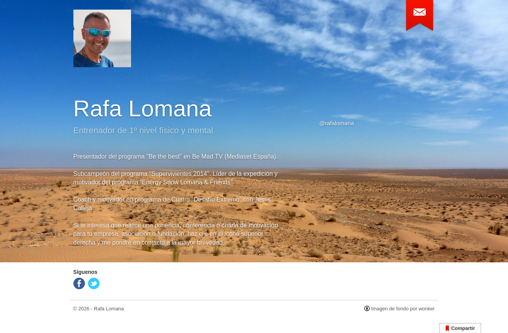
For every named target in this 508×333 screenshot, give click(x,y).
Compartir (460, 328)
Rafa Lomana (109, 308)
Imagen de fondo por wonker (403, 308)
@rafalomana (336, 123)
